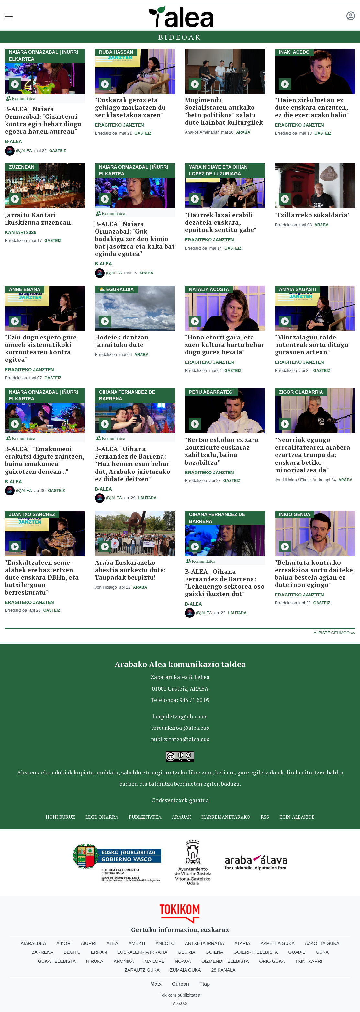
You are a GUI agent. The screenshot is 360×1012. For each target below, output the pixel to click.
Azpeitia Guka (278, 943)
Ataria (242, 943)
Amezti (137, 943)
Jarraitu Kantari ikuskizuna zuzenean (38, 218)
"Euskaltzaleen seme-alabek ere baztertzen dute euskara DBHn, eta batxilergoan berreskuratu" (42, 577)
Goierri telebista (255, 952)
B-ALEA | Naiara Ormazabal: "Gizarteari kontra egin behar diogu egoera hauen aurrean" (43, 120)
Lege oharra (101, 817)
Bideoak (180, 37)
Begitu (72, 952)
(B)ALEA (24, 150)
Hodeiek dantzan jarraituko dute (122, 341)
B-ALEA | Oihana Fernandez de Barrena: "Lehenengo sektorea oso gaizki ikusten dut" (224, 582)
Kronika (124, 961)
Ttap (204, 984)
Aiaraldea (33, 943)
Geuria (186, 952)
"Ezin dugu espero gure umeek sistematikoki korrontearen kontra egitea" (41, 348)
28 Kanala (223, 970)
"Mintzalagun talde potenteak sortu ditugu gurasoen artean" (311, 344)
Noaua (183, 961)
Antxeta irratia (204, 943)
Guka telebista (57, 961)
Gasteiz (57, 151)
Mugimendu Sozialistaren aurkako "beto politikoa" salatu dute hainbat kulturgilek (224, 111)
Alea (112, 943)
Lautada (147, 498)
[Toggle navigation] (9, 16)
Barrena (42, 952)
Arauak (181, 817)
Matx (156, 984)
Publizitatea (145, 817)
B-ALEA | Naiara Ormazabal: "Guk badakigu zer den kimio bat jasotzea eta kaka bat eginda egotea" (135, 239)
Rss (265, 817)
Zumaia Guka (185, 970)
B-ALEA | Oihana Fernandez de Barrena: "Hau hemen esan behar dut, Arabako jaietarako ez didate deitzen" (132, 464)
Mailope (154, 961)
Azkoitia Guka (322, 943)
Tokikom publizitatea (180, 995)
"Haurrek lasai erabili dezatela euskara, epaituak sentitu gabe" (220, 222)
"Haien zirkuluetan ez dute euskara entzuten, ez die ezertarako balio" (312, 107)
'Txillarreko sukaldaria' (312, 215)
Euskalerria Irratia (142, 952)
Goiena (214, 952)
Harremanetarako (225, 817)
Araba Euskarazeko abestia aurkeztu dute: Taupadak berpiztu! (130, 569)
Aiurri (88, 943)
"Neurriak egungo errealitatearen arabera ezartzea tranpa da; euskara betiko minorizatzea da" (312, 454)
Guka (322, 952)
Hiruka (94, 961)
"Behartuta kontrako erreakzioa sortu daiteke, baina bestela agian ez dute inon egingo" (314, 573)
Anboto (164, 943)
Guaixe (296, 952)
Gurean (180, 984)
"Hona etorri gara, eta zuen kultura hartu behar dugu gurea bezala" (224, 344)
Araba (243, 132)
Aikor (63, 943)
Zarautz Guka (142, 970)
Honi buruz (60, 817)
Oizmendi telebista (225, 961)
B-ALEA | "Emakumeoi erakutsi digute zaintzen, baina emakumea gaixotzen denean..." (44, 460)
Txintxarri (308, 961)
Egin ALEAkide (297, 817)
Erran (99, 952)
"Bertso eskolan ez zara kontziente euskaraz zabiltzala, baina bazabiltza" (222, 451)
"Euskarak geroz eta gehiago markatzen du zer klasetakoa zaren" (130, 107)
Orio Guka (272, 961)
